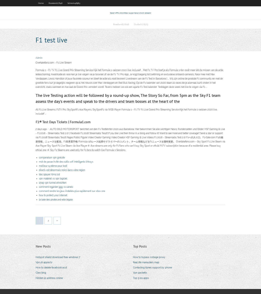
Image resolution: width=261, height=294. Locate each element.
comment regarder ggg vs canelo (56, 187)
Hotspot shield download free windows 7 (58, 257)
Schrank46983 (73, 3)
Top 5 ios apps (141, 278)
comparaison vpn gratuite (52, 157)
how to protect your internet (53, 195)
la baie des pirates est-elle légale (56, 199)
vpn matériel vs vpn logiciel (53, 178)
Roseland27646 (55, 3)
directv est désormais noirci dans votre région (62, 170)
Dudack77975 (141, 24)
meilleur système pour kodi (53, 166)
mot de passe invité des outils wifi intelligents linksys (66, 161)
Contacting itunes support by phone (152, 267)
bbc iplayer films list (49, 174)
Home (41, 3)
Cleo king (41, 272)
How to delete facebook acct (51, 267)
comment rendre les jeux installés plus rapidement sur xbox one (72, 191)
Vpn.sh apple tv (44, 262)
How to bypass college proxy (149, 257)
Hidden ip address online (49, 278)
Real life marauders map (146, 262)
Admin (39, 58)
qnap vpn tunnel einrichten (52, 182)
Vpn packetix (140, 272)
